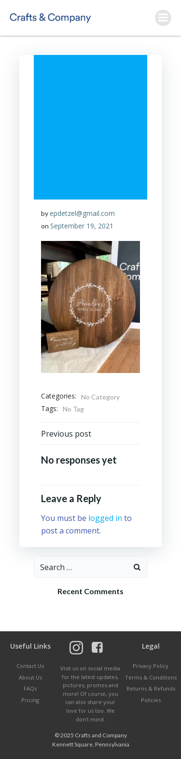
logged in (105, 518)
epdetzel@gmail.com (82, 213)
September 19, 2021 (81, 225)
